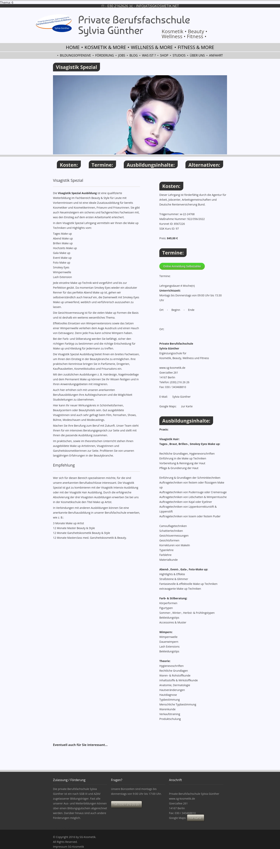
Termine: (102, 165)
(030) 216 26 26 (179, 382)
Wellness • (174, 36)
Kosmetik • (174, 31)
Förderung (104, 55)
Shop (164, 55)
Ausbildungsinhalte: (151, 165)
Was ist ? (149, 55)
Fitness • (196, 36)
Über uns (197, 55)
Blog (133, 55)
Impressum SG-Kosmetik (68, 846)
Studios (179, 55)
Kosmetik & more (105, 47)
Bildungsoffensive (75, 55)
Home (73, 47)
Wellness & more (152, 47)
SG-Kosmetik (87, 837)
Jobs (121, 55)
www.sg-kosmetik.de (172, 368)
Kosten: (69, 165)
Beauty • (197, 31)
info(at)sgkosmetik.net (157, 5)
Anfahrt (216, 55)
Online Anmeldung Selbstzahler (182, 266)
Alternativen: (204, 165)
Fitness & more (196, 47)
